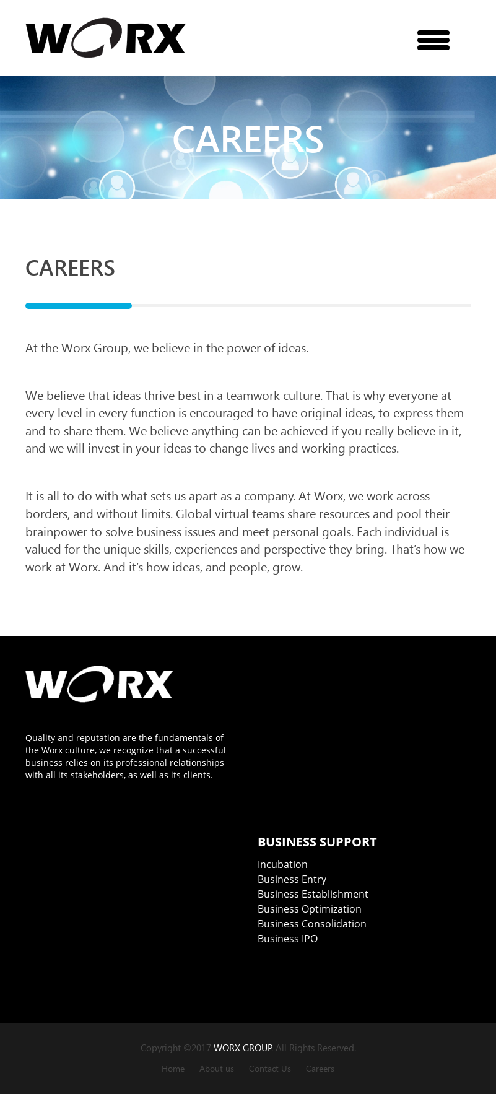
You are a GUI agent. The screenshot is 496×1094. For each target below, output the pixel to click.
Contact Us (270, 1068)
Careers (320, 1068)
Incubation (283, 864)
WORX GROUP (243, 1047)
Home (173, 1068)
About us (216, 1068)
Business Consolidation (312, 924)
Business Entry (292, 879)
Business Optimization (310, 909)
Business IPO (288, 938)
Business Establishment (313, 894)
